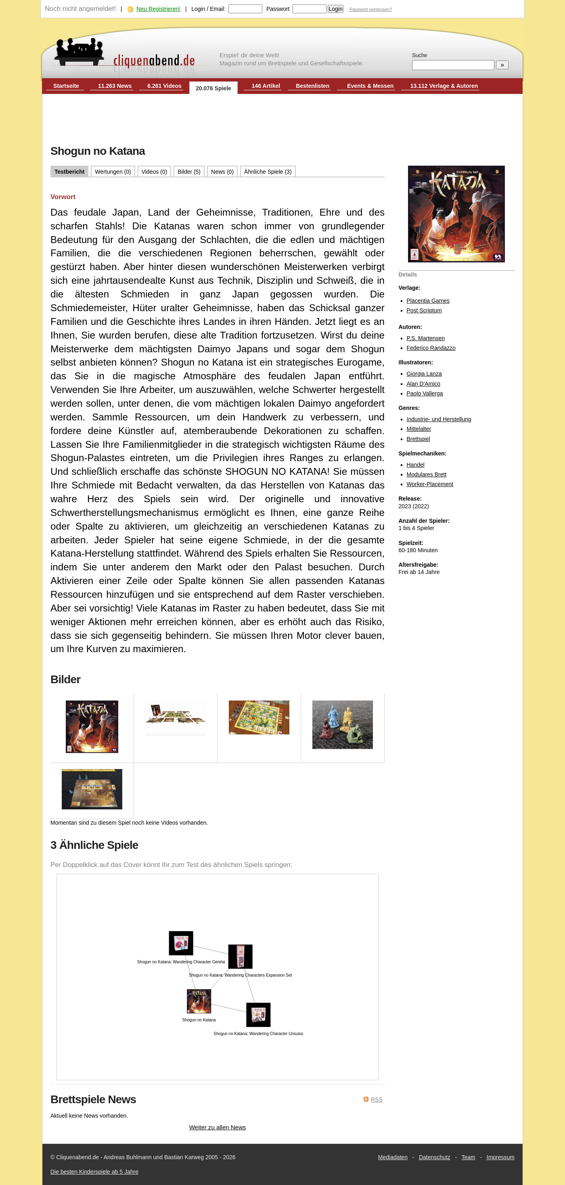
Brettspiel (418, 439)
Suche (419, 55)
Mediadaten (393, 1157)
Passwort (278, 9)
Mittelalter (419, 429)
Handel (416, 465)
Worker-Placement (430, 484)
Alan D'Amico (424, 383)
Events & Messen (370, 86)
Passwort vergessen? (370, 9)
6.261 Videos (164, 86)
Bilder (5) (189, 171)
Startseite (66, 86)
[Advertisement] (282, 120)
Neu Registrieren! (158, 9)
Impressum (501, 1157)
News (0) (222, 171)
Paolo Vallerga (425, 393)
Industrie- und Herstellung (439, 419)
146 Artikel (266, 86)
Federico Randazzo (431, 348)
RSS (377, 1099)
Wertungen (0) (113, 171)
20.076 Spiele (213, 88)
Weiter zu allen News (217, 1127)
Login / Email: (208, 9)
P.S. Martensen (426, 338)
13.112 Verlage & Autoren (444, 86)
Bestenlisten (312, 86)
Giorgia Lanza (424, 373)
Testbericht (69, 171)
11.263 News (115, 86)
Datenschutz (434, 1157)
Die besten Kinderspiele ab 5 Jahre (94, 1171)
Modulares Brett (427, 474)
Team (468, 1157)
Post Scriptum (424, 310)
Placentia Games (428, 300)
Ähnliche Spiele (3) (268, 171)
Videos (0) (154, 171)
